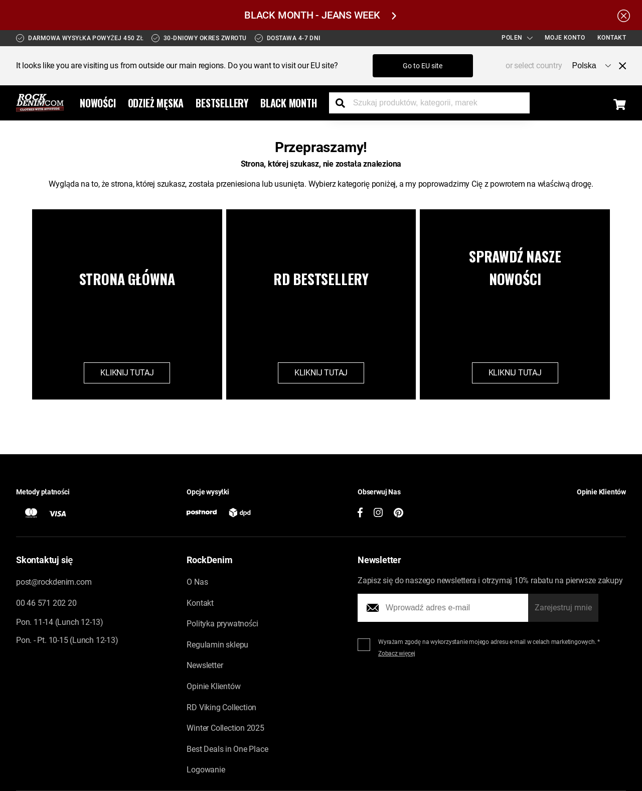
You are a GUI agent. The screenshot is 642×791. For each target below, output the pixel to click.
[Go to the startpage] (40, 103)
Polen (517, 37)
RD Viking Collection (221, 707)
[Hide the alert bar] (623, 15)
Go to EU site (422, 66)
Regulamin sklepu (217, 644)
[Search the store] (344, 103)
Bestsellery (222, 102)
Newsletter (205, 665)
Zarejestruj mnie (563, 607)
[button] (550, 509)
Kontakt (611, 37)
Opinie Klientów (213, 686)
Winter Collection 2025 (225, 728)
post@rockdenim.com (53, 582)
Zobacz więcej (396, 653)
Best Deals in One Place (227, 749)
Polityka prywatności (222, 623)
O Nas (197, 582)
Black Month (288, 102)
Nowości (98, 102)
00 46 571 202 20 (46, 603)
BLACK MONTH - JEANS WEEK (320, 15)
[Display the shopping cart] (619, 104)
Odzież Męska (156, 102)
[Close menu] (618, 65)
